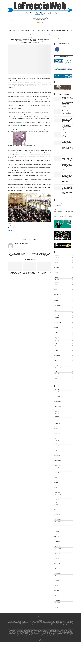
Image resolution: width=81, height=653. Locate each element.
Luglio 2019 (57, 597)
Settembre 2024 (58, 445)
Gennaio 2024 (57, 464)
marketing (64, 327)
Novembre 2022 (58, 499)
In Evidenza (57, 306)
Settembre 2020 (58, 563)
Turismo (64, 385)
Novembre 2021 (58, 528)
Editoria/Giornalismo (64, 289)
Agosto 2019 (57, 594)
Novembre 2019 (58, 587)
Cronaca (33, 30)
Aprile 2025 (57, 428)
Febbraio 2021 (57, 550)
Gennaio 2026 (57, 406)
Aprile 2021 (57, 545)
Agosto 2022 (57, 506)
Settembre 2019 (58, 592)
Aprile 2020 (57, 575)
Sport (68, 30)
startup (64, 372)
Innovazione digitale (64, 312)
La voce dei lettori (64, 314)
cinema (64, 274)
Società (38, 30)
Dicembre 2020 (57, 555)
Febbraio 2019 (57, 609)
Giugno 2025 (57, 423)
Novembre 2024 (58, 440)
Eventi (64, 299)
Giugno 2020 (57, 570)
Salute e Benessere (25, 30)
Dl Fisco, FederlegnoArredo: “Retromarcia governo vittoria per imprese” (67, 114)
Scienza (53, 30)
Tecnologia (64, 383)
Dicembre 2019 (57, 585)
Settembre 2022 (58, 504)
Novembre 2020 (58, 558)
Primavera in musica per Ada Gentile (60, 212)
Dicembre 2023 (57, 467)
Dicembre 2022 (57, 496)
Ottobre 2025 (57, 413)
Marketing (64, 324)
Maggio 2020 (57, 572)
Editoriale (15, 30)
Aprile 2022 (57, 516)
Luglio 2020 (57, 567)
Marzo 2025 (57, 430)
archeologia (64, 267)
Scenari (64, 352)
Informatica (64, 309)
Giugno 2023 (57, 482)
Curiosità (64, 281)
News (64, 339)
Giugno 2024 (57, 452)
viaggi (64, 388)
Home (10, 30)
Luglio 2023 (57, 479)
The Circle (31, 119)
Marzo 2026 (57, 401)
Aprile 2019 (57, 604)
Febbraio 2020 (57, 580)
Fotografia (64, 301)
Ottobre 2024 (57, 442)
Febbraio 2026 (57, 403)
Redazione (57, 346)
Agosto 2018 (57, 617)
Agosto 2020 (57, 565)
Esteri (64, 294)
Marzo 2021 (57, 548)
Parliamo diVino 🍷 (64, 341)
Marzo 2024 (57, 460)
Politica (64, 344)
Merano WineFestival (25, 178)
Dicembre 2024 (57, 437)
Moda (48, 30)
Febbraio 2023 (57, 491)
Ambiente (64, 264)
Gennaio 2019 (57, 612)
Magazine (64, 322)
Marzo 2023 (57, 489)
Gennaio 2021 (57, 553)
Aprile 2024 (57, 457)
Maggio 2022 (57, 513)
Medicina (64, 329)
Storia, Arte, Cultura (58, 377)
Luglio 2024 (57, 450)
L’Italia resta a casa (57, 214)
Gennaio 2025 (57, 435)
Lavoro (64, 317)
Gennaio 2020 (57, 582)
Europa (64, 296)
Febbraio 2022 (57, 521)
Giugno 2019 (57, 599)
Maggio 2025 (57, 425)
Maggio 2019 (57, 602)
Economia (58, 30)
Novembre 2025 (58, 410)
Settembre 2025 (58, 415)
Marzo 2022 (57, 518)
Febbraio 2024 (57, 462)
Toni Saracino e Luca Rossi (26, 42)
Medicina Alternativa (64, 331)
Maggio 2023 (57, 484)
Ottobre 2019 (57, 590)
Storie (64, 380)
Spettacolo (64, 367)
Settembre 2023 (58, 474)
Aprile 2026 (57, 398)
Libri (64, 319)
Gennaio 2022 (57, 523)
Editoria (64, 286)
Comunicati (64, 276)
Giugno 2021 (57, 540)
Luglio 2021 (57, 538)
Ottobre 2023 (57, 472)
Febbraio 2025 (57, 433)
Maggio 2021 (57, 543)
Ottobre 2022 (57, 501)
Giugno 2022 (57, 511)
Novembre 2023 (58, 469)
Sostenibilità (64, 364)
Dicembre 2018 (57, 614)
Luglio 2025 (57, 420)
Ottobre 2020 (57, 560)
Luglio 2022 (57, 509)
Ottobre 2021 (57, 531)
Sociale (43, 30)
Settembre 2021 (58, 533)
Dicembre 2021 (57, 526)
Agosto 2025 (57, 418)
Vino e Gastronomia (15, 34)
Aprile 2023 (57, 486)
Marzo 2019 (57, 607)
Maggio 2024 (57, 455)
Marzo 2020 (57, 577)
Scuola (64, 357)
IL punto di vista (64, 303)
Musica (63, 30)
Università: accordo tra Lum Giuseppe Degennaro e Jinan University (67, 139)
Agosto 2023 (57, 477)
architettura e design (64, 269)
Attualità (64, 272)
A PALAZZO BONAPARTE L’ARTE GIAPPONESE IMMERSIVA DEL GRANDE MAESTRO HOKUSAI (63, 225)
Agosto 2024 (57, 447)
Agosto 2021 (57, 536)
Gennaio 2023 (57, 494)
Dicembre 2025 (57, 408)
